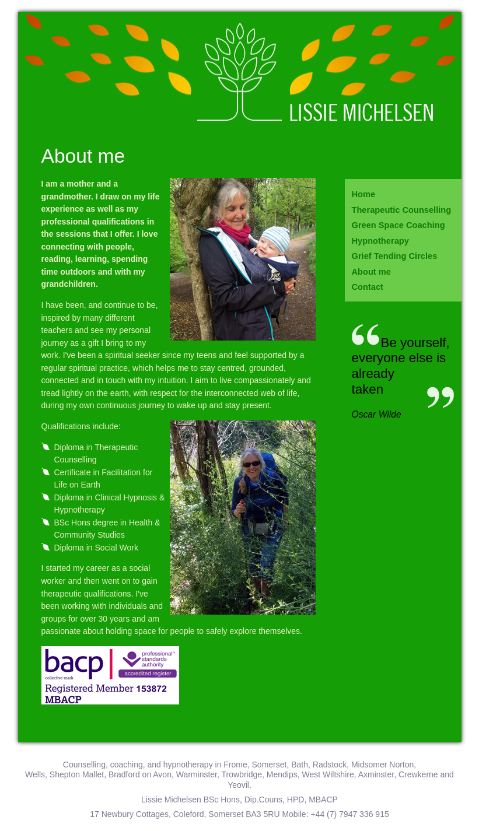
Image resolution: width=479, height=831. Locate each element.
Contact (367, 287)
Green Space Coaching (398, 225)
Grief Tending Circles (395, 256)
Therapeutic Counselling (402, 210)
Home (364, 194)
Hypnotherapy (380, 241)
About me (371, 271)
